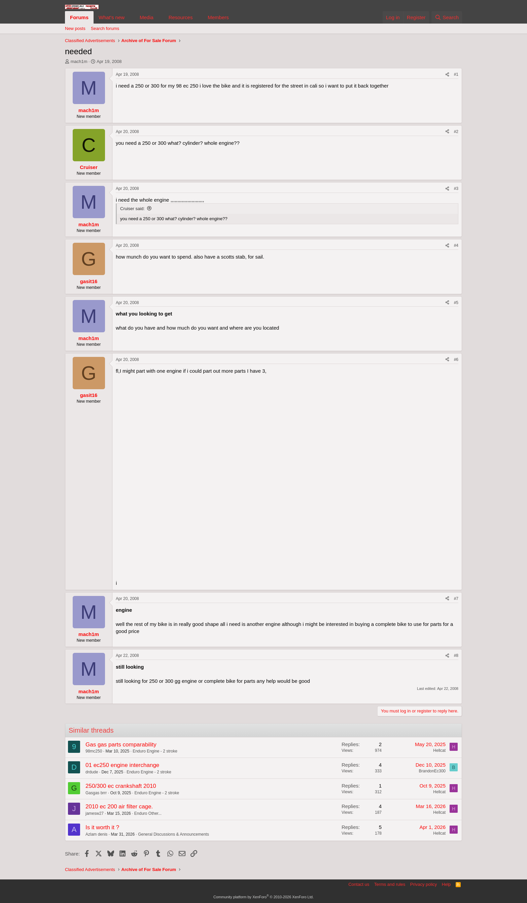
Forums (79, 17)
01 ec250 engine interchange (122, 765)
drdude (91, 772)
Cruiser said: (132, 208)
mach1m (79, 61)
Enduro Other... (148, 813)
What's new (112, 17)
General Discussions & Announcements (173, 834)
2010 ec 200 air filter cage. (119, 806)
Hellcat (439, 750)
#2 (456, 131)
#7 (456, 598)
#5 (456, 302)
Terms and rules (389, 884)
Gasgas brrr (96, 793)
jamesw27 (94, 813)
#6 (456, 359)
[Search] (446, 17)
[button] (130, 17)
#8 (456, 655)
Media (146, 17)
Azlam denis (96, 834)
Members (218, 17)
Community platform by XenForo (263, 897)
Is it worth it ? (102, 827)
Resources (181, 17)
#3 (456, 188)
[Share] (447, 74)
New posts (75, 28)
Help (446, 884)
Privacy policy (423, 884)
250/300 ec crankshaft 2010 (120, 786)
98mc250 (93, 751)
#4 (456, 245)
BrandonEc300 (432, 771)
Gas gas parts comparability (120, 744)
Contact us (358, 884)
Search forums (105, 28)
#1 (456, 74)
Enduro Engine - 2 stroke (155, 751)
